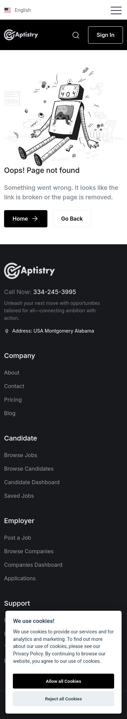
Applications (20, 578)
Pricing (13, 399)
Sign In (105, 34)
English (17, 10)
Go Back (72, 218)
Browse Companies (29, 551)
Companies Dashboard (33, 564)
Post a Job (17, 537)
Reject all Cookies (63, 698)
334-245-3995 (54, 291)
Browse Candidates (29, 468)
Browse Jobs (20, 455)
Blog (10, 413)
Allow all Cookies (63, 681)
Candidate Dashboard (32, 482)
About (11, 372)
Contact (14, 386)
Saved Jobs (19, 495)
